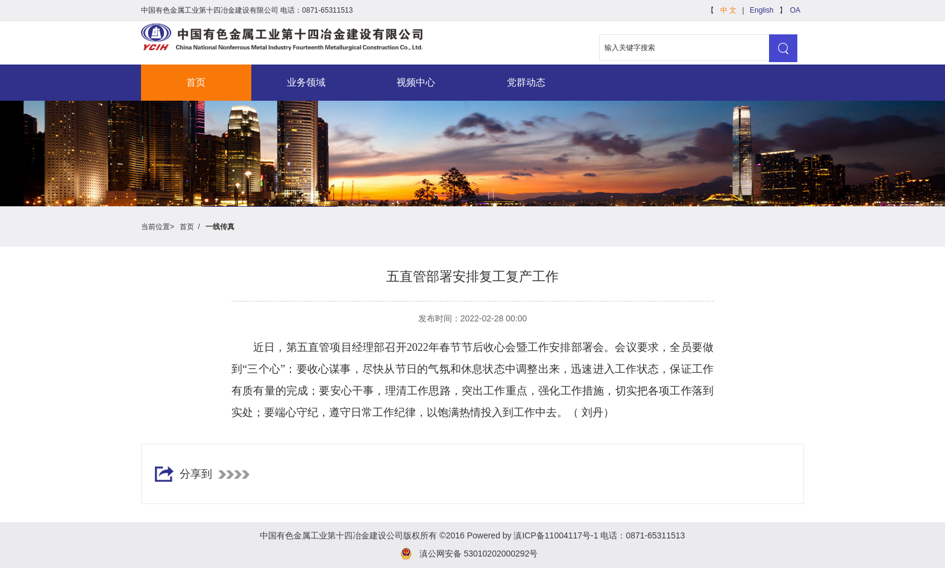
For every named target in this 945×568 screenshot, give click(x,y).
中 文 (728, 10)
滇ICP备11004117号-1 (555, 535)
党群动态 (526, 82)
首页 (196, 82)
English (761, 10)
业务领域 (306, 82)
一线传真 (219, 226)
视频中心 (416, 82)
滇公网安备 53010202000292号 (478, 553)
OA (795, 10)
